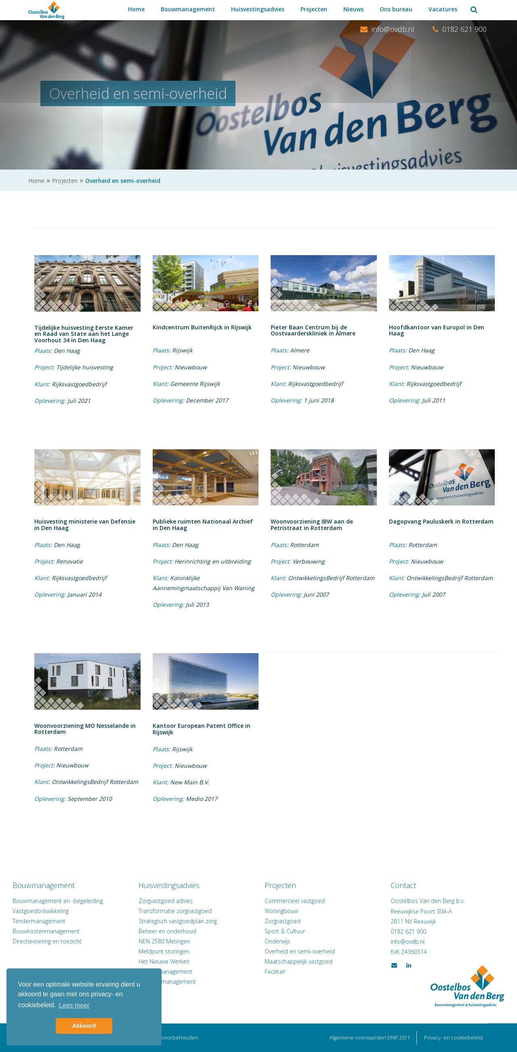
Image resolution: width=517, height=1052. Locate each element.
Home (136, 9)
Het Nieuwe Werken (172, 961)
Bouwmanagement (188, 9)
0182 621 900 (460, 29)
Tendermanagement (54, 921)
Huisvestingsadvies (257, 9)
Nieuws (353, 9)
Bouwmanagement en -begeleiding (73, 901)
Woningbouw (281, 911)
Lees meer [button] (74, 1005)
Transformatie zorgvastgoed (183, 911)
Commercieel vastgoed (295, 901)
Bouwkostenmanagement (61, 931)
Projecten (314, 9)
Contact (395, 885)
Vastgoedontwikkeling (56, 911)
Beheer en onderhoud (175, 931)
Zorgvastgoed (283, 921)
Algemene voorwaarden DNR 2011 (370, 1037)
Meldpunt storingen (172, 951)
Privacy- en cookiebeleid (453, 1037)
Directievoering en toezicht (62, 941)
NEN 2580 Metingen (172, 941)
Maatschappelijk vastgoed (298, 961)
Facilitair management (175, 981)
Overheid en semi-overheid (300, 951)
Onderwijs (277, 941)
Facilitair (275, 971)
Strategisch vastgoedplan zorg (186, 921)
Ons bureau (396, 9)
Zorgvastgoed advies (174, 901)
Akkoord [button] (84, 1026)
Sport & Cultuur (285, 931)
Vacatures (443, 9)
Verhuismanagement (173, 971)
